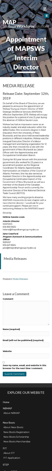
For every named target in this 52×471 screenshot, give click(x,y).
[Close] (46, 15)
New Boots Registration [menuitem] (16, 432)
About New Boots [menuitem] (13, 427)
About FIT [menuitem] (9, 453)
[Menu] (45, 9)
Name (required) (11, 329)
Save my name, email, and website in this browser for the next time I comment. (24, 366)
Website (7, 351)
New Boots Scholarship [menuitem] (16, 437)
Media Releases (20, 279)
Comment (8, 299)
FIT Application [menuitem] (11, 458)
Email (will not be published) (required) (23, 340)
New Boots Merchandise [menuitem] (16, 441)
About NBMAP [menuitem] (11, 413)
